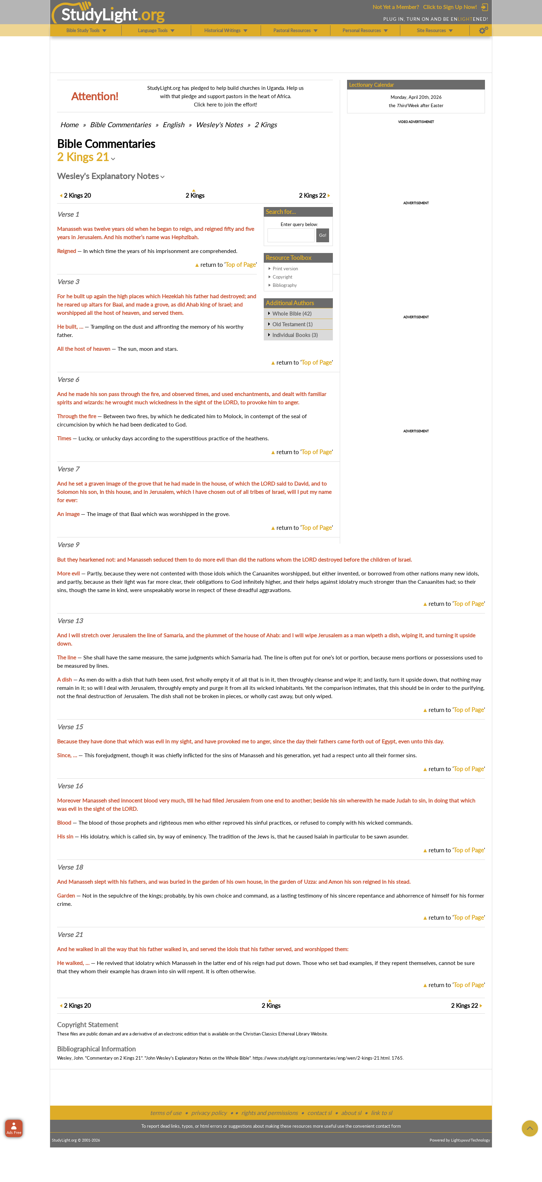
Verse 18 (70, 867)
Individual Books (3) (295, 335)
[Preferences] (483, 30)
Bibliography (285, 285)
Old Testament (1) (292, 324)
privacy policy (209, 1112)
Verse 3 (68, 281)
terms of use (165, 1112)
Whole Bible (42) (291, 313)
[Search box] (291, 235)
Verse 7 (68, 469)
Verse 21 (70, 934)
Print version (285, 268)
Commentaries (120, 124)
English (173, 124)
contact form (388, 1126)
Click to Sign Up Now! (450, 6)
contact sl (319, 1112)
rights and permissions (269, 1112)
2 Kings (265, 124)
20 (77, 195)
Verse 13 (70, 621)
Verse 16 (70, 786)
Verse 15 (70, 727)
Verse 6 (68, 379)
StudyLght (99, 14)
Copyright (282, 277)
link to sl (381, 1112)
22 (312, 195)
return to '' (228, 264)
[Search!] (322, 235)
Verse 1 (68, 214)
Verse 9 (68, 544)
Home (69, 124)
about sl (351, 1112)
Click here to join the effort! (225, 104)
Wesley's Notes (219, 124)
